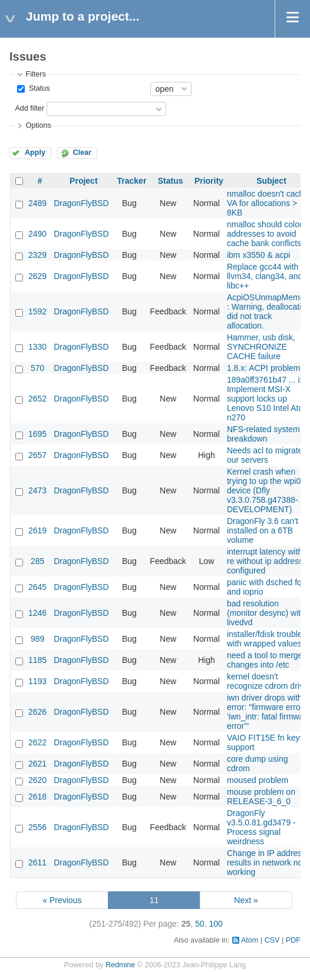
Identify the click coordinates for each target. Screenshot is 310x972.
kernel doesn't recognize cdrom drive (267, 681)
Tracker (132, 180)
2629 (37, 276)
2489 (37, 203)
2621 (37, 763)
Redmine (120, 965)
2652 (37, 398)
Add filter (29, 108)
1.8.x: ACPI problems (266, 368)
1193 (37, 681)
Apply (35, 152)
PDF (293, 940)
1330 (37, 346)
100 (215, 923)
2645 (37, 587)
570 (37, 368)
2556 (37, 827)
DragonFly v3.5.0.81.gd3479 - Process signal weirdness (261, 827)
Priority (208, 180)
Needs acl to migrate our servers (264, 455)
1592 (37, 311)
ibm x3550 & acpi (258, 255)
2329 (37, 255)
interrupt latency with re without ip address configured (265, 561)
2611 (37, 862)
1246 (37, 613)
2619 (37, 530)
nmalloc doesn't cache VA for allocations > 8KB (267, 203)
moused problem (257, 780)
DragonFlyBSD (81, 203)
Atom (249, 940)
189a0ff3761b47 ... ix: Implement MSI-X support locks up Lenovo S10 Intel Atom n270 (268, 398)
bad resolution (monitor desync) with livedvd (266, 613)
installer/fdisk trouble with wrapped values (264, 638)
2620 (37, 780)
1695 (37, 434)
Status (38, 88)
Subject (271, 180)
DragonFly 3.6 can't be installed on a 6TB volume (268, 530)
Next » (246, 900)
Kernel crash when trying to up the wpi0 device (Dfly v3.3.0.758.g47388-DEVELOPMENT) (264, 490)
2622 (37, 742)
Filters (35, 74)
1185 (37, 660)
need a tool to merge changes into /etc (264, 660)
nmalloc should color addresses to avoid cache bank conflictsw (267, 234)
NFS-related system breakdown (263, 433)
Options (38, 125)
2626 (37, 711)
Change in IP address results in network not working (266, 862)
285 (37, 561)
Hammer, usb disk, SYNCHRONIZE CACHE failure (261, 347)
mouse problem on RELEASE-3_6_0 (261, 796)
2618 (37, 796)
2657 (37, 455)
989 (37, 638)
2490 (37, 233)
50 (200, 923)
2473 (37, 490)
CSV (272, 940)
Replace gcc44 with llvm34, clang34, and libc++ (264, 276)
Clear (81, 152)
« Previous (61, 900)
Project (83, 180)
